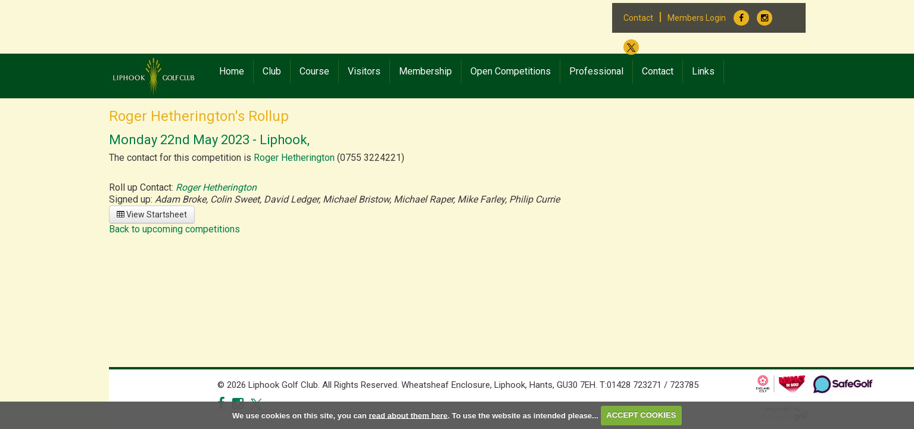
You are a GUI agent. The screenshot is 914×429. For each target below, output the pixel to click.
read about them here (408, 415)
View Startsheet (152, 214)
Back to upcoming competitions (174, 229)
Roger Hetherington (294, 157)
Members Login (696, 18)
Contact (638, 18)
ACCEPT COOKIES (641, 415)
